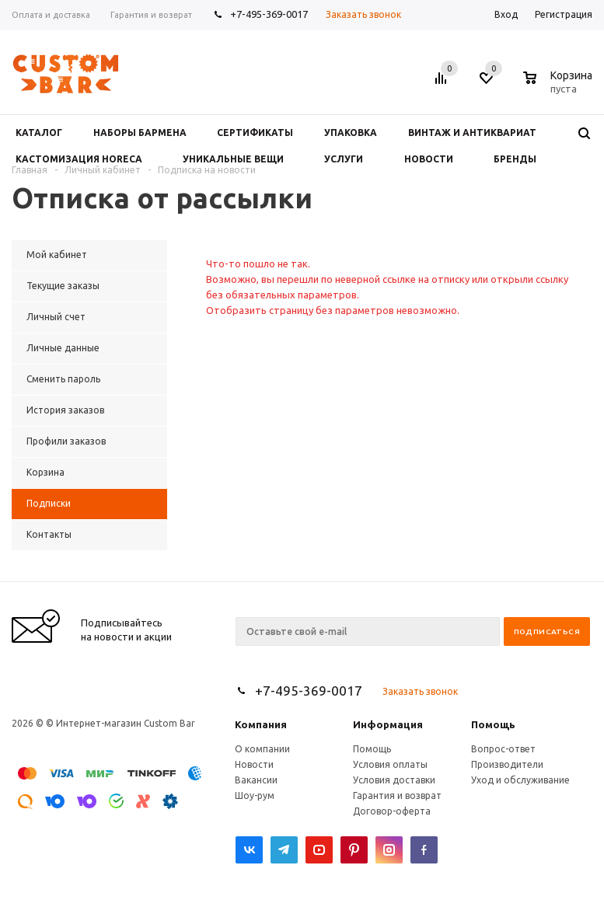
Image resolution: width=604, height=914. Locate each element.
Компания (261, 724)
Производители (507, 764)
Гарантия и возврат (397, 795)
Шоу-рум (254, 795)
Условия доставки (394, 780)
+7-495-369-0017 (269, 14)
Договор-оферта (392, 811)
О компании (262, 749)
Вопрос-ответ (503, 749)
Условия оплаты (390, 764)
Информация (388, 724)
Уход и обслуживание (520, 780)
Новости (254, 764)
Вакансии (256, 780)
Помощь (493, 724)
